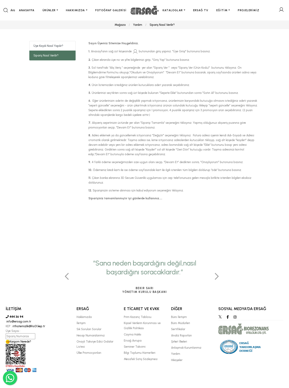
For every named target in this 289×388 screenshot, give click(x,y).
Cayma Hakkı (132, 334)
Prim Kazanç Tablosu (137, 317)
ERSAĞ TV (200, 10)
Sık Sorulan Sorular (89, 329)
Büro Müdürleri (180, 323)
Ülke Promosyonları (89, 353)
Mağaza (120, 25)
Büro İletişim (179, 317)
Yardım (137, 25)
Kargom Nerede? (18, 341)
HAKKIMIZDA (75, 10)
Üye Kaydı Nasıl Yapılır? (48, 46)
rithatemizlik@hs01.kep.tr (29, 326)
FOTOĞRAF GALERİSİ (111, 10)
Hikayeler (176, 360)
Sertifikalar (178, 329)
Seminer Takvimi (134, 346)
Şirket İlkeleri (179, 341)
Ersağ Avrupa (133, 340)
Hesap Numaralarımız (91, 335)
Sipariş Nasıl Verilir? (162, 25)
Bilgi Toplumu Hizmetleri (139, 353)
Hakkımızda (84, 317)
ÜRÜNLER (49, 10)
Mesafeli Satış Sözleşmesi (140, 359)
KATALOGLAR (173, 10)
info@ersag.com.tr (18, 321)
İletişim (81, 323)
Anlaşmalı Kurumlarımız (186, 347)
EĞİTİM (222, 10)
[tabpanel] (144, 299)
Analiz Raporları (181, 335)
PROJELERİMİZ (248, 10)
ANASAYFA (27, 10)
